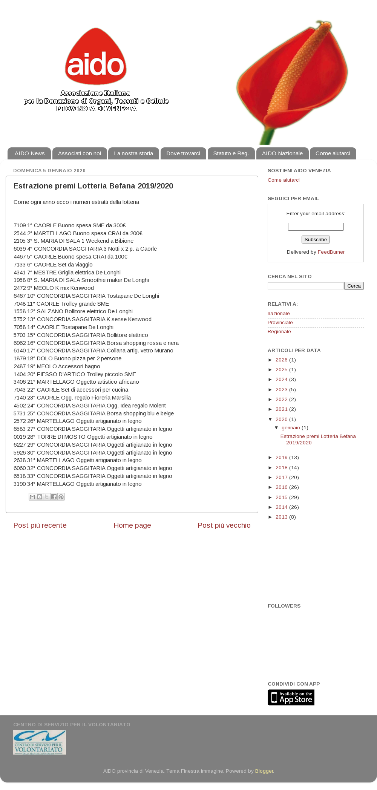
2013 (282, 517)
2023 (282, 389)
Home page (132, 525)
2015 (282, 497)
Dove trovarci (183, 153)
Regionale (279, 331)
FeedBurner (331, 252)
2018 (282, 467)
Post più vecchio (224, 525)
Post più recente (40, 525)
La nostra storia (133, 153)
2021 (282, 409)
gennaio (292, 427)
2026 (282, 360)
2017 (282, 477)
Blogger (264, 771)
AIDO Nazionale (282, 153)
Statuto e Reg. (231, 153)
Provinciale (280, 322)
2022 (282, 399)
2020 (282, 419)
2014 (282, 507)
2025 (282, 369)
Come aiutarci (333, 153)
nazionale (279, 313)
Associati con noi (79, 153)
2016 (282, 487)
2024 (282, 379)
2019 (282, 457)
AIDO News (30, 153)
